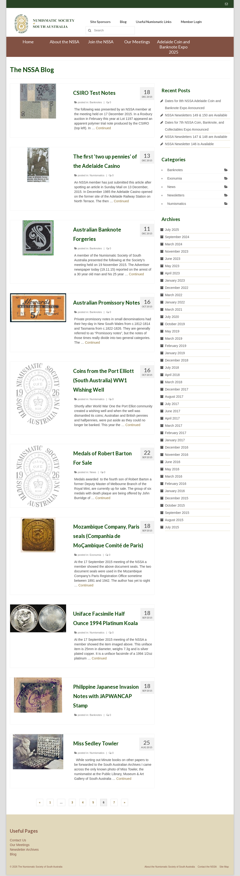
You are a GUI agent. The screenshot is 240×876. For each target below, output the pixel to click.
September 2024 (177, 237)
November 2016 (176, 454)
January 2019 (175, 353)
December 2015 (176, 498)
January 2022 (175, 302)
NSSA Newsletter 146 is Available (189, 144)
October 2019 (175, 324)
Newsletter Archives (24, 849)
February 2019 (175, 346)
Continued (103, 128)
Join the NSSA (100, 41)
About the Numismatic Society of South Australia (170, 866)
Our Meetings (137, 41)
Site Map (224, 866)
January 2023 (175, 280)
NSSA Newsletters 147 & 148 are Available (196, 137)
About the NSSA (64, 41)
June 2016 (172, 462)
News (93, 472)
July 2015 (172, 527)
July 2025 (172, 230)
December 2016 (176, 447)
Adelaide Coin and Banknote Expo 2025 (173, 47)
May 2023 (172, 266)
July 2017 (172, 404)
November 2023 (176, 251)
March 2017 (173, 425)
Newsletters (175, 195)
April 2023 (172, 273)
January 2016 (175, 491)
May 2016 (172, 469)
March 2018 (173, 382)
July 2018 (172, 367)
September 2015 (177, 513)
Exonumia (95, 554)
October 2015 (175, 505)
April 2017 (172, 418)
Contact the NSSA (207, 866)
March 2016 (173, 476)
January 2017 (175, 440)
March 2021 (173, 309)
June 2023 (172, 259)
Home (28, 41)
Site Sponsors (100, 22)
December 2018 (176, 360)
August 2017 (174, 396)
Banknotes (96, 102)
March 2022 (173, 295)
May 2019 (172, 331)
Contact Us (18, 840)
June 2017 (172, 411)
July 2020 (172, 317)
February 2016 (175, 484)
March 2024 (173, 244)
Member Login (191, 22)
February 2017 (175, 433)
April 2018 (172, 375)
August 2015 (174, 520)
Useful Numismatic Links (154, 22)
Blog (123, 22)
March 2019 (173, 338)
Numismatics (97, 175)
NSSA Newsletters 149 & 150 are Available (196, 115)
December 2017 (176, 389)
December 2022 (176, 288)
